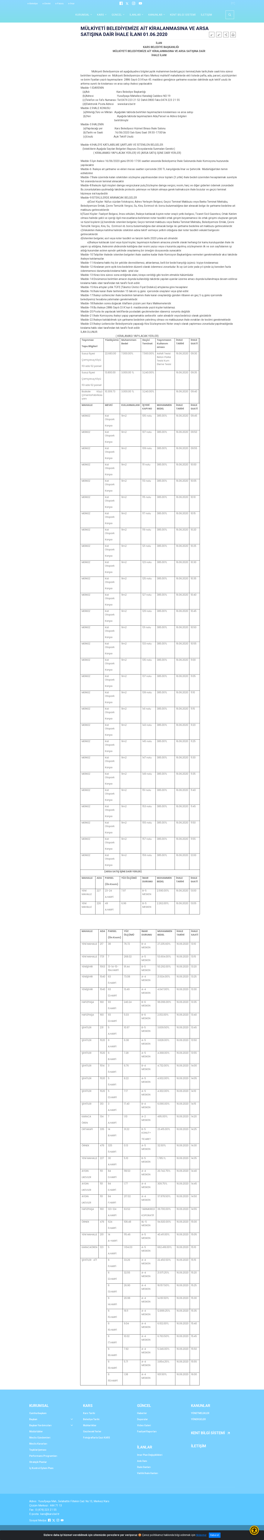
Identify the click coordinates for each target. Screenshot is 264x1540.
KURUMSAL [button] (82, 14)
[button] (226, 34)
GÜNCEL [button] (117, 14)
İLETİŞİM (206, 14)
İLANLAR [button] (135, 14)
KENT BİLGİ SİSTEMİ (183, 14)
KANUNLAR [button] (155, 14)
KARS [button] (100, 14)
